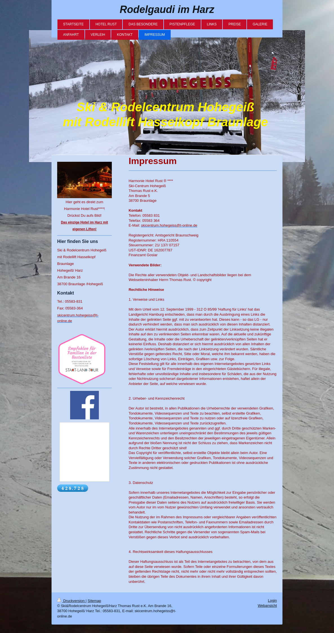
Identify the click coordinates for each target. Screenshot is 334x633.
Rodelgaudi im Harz (167, 9)
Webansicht (267, 605)
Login (272, 600)
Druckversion (71, 601)
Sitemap (94, 601)
